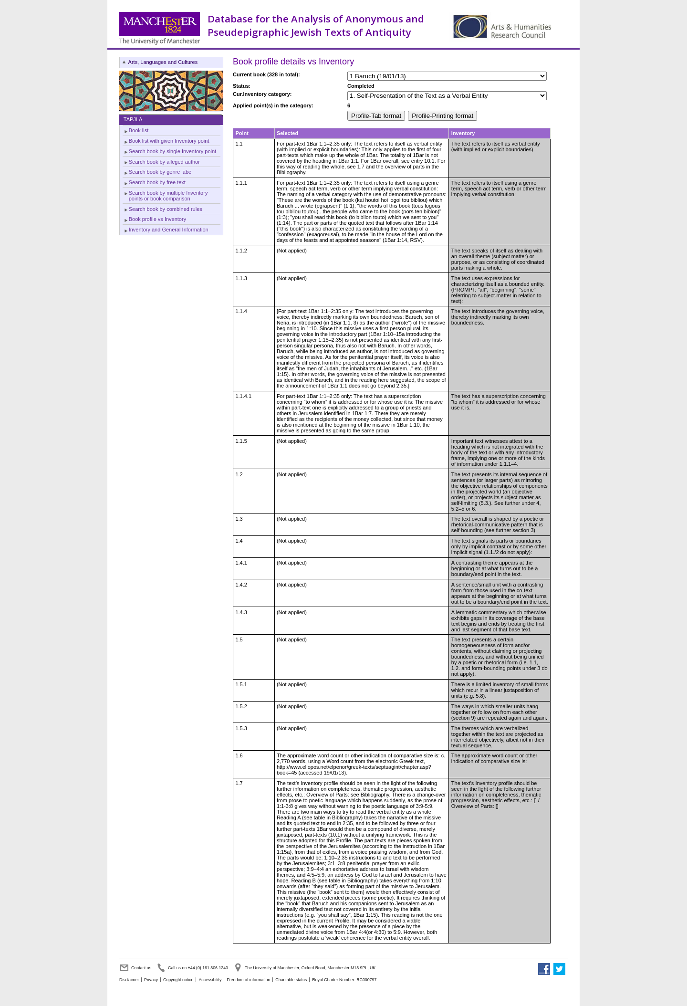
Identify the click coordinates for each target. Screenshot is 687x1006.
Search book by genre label (161, 172)
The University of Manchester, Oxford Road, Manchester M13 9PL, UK (310, 967)
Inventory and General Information (168, 229)
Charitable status (291, 979)
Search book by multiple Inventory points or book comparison (168, 195)
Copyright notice (178, 979)
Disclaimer (129, 979)
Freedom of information (248, 979)
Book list (139, 130)
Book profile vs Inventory (157, 219)
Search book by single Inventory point (172, 151)
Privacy (151, 979)
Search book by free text (157, 182)
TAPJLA (133, 119)
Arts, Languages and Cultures (163, 62)
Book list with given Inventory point (169, 141)
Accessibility (209, 979)
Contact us (141, 967)
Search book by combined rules (165, 209)
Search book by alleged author (164, 162)
